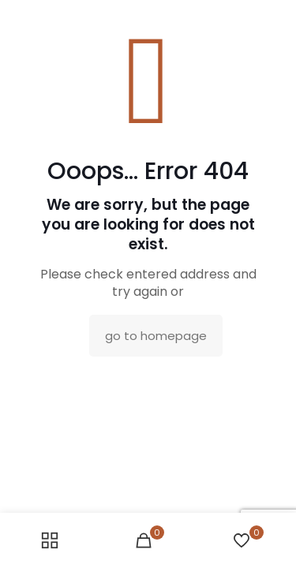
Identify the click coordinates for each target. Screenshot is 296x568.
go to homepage (156, 335)
